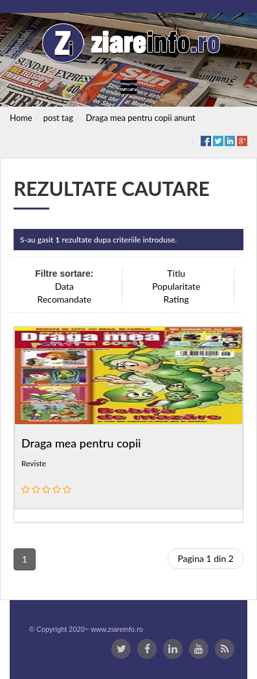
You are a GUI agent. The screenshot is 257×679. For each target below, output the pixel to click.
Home (21, 118)
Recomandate (65, 299)
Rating (176, 299)
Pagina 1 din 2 (205, 558)
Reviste (33, 463)
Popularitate (176, 286)
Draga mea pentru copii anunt (141, 118)
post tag (58, 118)
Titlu (176, 273)
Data (64, 286)
